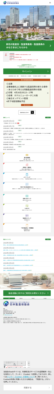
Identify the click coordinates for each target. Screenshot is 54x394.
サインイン (27, 71)
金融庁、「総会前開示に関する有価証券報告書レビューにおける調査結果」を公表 (17, 265)
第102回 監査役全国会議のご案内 (15, 57)
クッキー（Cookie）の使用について (21, 376)
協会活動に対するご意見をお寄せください (27, 293)
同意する (28, 387)
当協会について (27, 280)
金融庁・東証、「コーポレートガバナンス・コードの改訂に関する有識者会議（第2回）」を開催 (20, 250)
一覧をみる (47, 117)
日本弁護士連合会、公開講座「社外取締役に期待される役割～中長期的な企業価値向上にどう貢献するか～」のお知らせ (24, 128)
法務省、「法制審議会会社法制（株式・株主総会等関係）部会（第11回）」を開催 (17, 255)
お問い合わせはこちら (8, 314)
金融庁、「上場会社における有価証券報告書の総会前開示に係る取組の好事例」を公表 (18, 260)
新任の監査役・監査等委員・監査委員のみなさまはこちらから (25, 46)
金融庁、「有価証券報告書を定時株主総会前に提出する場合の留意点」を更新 (16, 270)
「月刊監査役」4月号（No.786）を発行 (10, 123)
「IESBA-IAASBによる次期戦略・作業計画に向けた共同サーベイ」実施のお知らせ (17, 139)
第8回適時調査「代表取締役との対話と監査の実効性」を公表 (20, 54)
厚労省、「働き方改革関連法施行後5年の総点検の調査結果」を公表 (15, 244)
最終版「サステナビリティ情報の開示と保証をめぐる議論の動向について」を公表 (23, 59)
